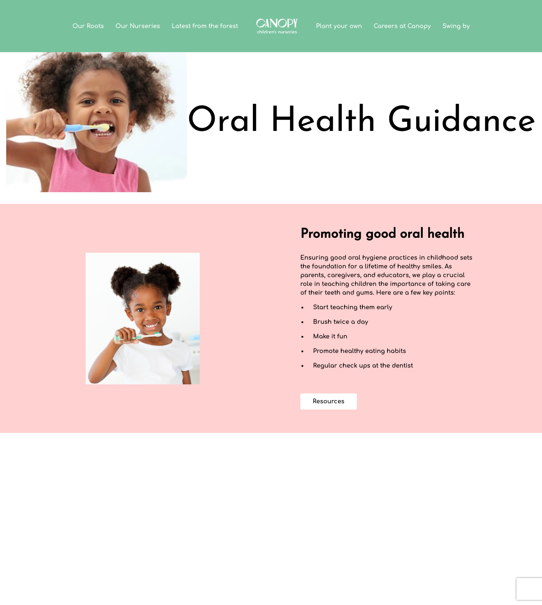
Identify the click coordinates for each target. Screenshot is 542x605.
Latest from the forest (205, 26)
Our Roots (88, 26)
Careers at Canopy (402, 26)
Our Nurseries (138, 26)
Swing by (456, 26)
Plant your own (339, 26)
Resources (328, 401)
